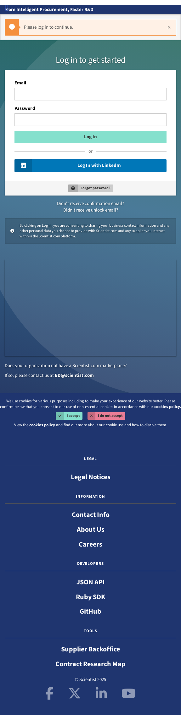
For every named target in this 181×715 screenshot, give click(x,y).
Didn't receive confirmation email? (90, 203)
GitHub (90, 611)
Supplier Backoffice (90, 649)
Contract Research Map (90, 664)
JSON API (90, 582)
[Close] (169, 27)
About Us (91, 530)
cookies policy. (167, 407)
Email (20, 83)
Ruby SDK (90, 597)
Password (24, 108)
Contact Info (91, 515)
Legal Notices (90, 477)
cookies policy (42, 425)
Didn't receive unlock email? (90, 210)
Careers (90, 544)
